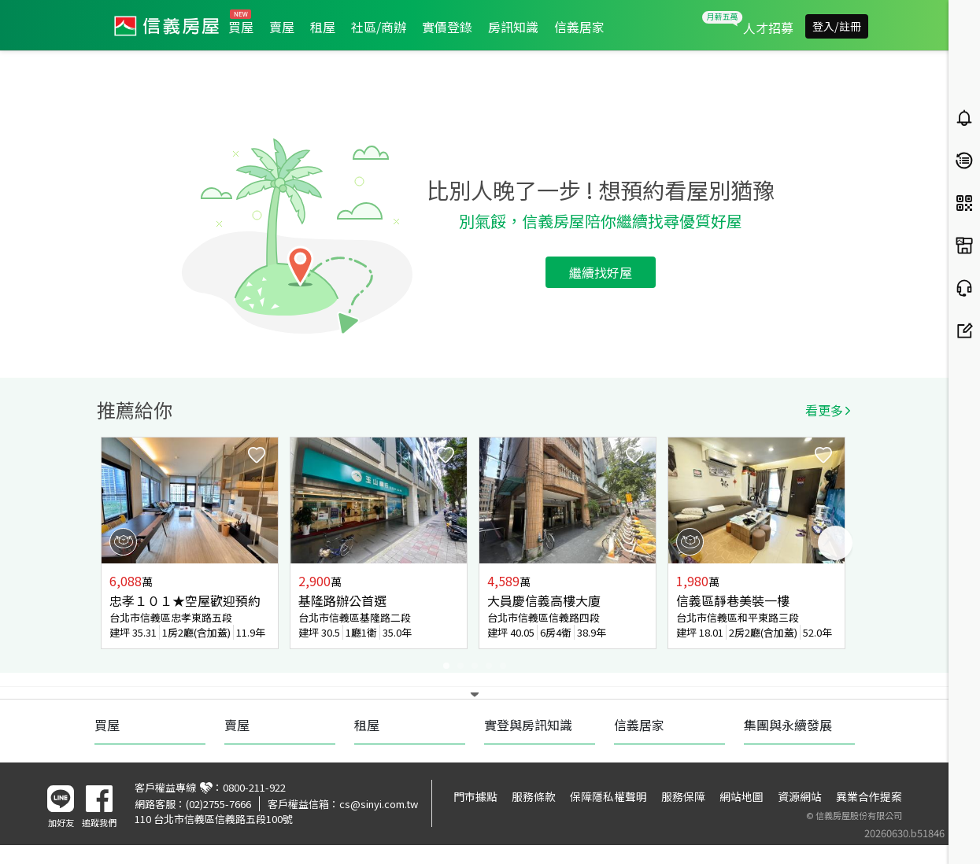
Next (835, 543)
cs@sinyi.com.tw (378, 803)
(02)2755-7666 (218, 803)
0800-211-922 (254, 787)
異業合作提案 (869, 796)
